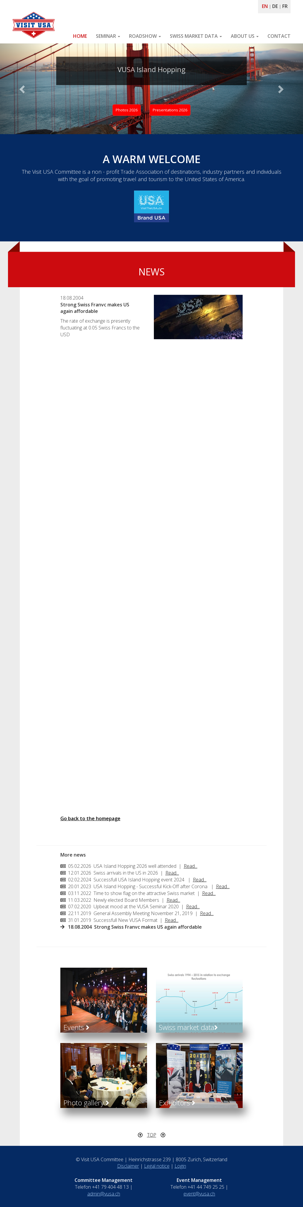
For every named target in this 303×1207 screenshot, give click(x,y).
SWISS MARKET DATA (196, 36)
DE (275, 6)
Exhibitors (177, 1102)
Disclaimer (128, 1166)
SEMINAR (108, 36)
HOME (80, 36)
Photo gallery (86, 1102)
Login (180, 1166)
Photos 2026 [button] (127, 110)
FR (285, 6)
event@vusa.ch (199, 1193)
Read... (190, 866)
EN (265, 6)
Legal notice (157, 1166)
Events (76, 1027)
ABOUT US (245, 36)
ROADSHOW (145, 36)
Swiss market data (188, 1027)
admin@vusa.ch (103, 1193)
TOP (151, 1135)
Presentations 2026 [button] (170, 110)
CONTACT (279, 36)
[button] (23, 88)
